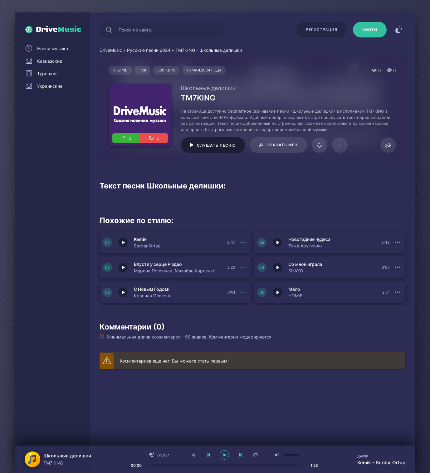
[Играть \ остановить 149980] (277, 267)
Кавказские (49, 61)
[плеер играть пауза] (224, 455)
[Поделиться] (388, 145)
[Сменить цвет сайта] (399, 29)
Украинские (49, 86)
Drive (59, 29)
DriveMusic (111, 50)
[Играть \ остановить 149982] (277, 242)
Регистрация (321, 29)
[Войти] (370, 29)
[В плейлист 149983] (243, 242)
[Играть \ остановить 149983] (123, 242)
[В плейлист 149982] (397, 242)
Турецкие (47, 73)
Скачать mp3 (282, 145)
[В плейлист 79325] (340, 145)
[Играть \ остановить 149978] (277, 292)
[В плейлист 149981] (243, 267)
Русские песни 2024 (148, 50)
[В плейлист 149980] (397, 267)
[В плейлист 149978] (397, 292)
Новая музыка (52, 48)
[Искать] (109, 29)
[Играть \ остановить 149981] (123, 267)
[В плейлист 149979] (243, 292)
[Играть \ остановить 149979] (123, 292)
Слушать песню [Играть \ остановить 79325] (216, 145)
